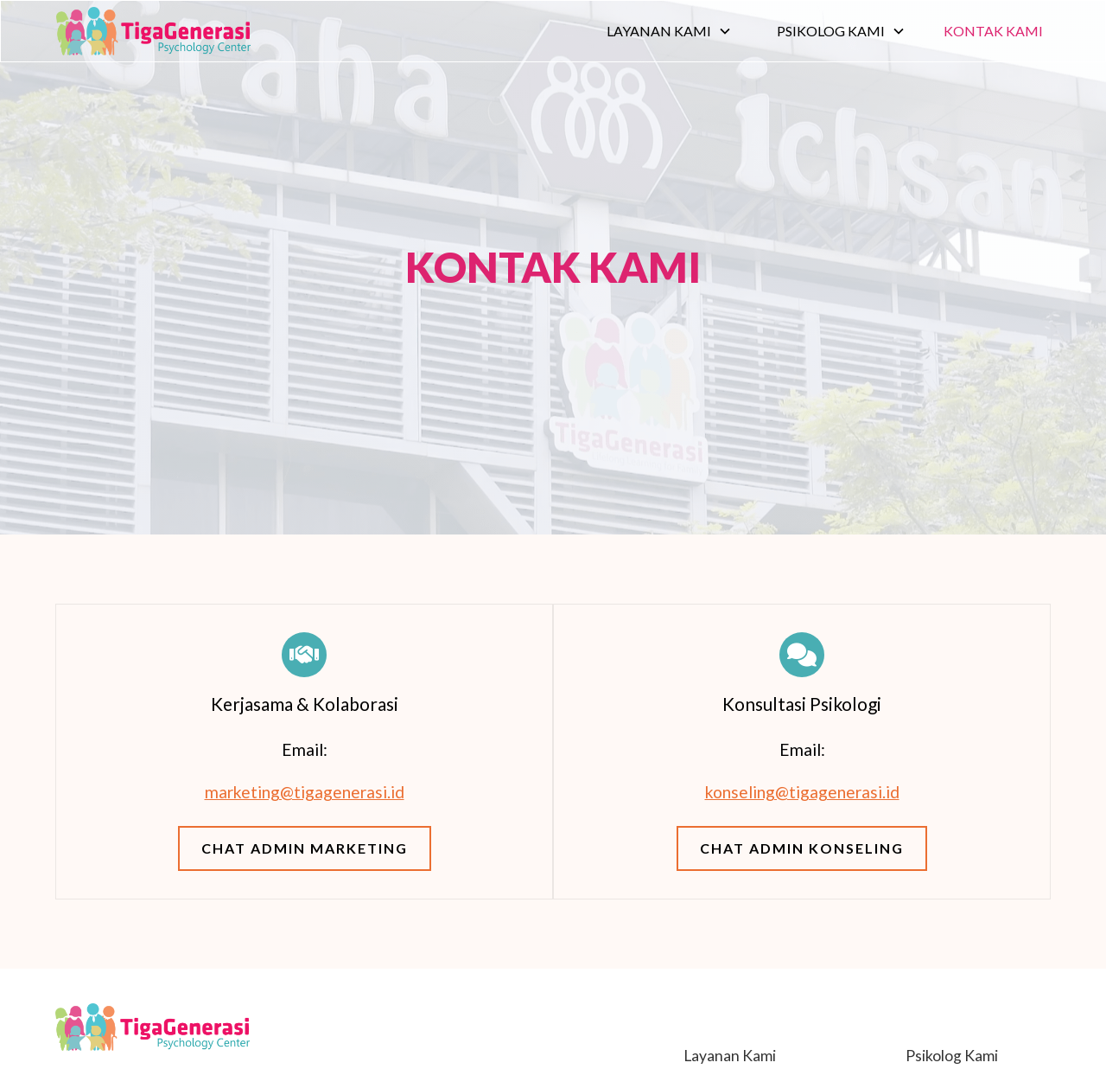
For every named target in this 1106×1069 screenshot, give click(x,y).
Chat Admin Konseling (802, 848)
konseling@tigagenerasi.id (802, 792)
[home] (153, 31)
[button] (669, 31)
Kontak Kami (993, 30)
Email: (304, 749)
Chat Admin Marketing (304, 848)
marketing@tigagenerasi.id (304, 792)
